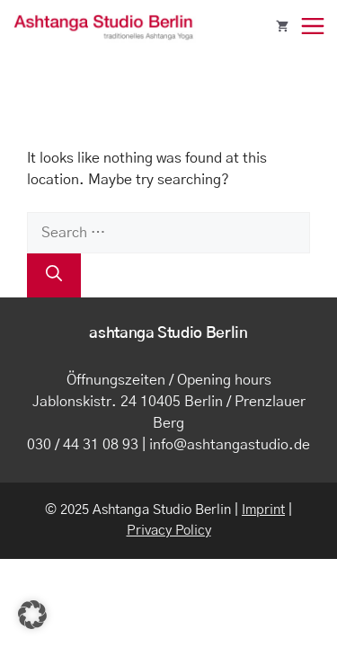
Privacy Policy (169, 530)
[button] (32, 614)
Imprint (263, 510)
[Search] (54, 275)
